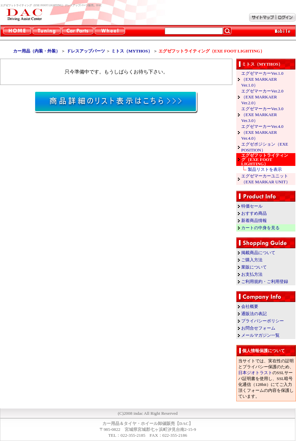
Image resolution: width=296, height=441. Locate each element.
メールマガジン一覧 (260, 335)
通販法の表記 (254, 313)
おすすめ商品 (254, 213)
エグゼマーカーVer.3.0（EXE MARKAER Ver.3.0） (262, 114)
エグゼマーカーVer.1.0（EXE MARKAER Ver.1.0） (262, 79)
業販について (254, 267)
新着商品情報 (254, 220)
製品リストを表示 (265, 169)
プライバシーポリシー (262, 320)
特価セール (252, 206)
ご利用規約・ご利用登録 (264, 281)
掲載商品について (258, 252)
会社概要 (249, 306)
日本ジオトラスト (255, 372)
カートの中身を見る (260, 227)
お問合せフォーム (258, 328)
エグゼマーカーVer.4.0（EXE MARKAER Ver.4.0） (262, 132)
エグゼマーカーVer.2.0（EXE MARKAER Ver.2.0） (262, 97)
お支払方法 (252, 274)
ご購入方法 (252, 259)
